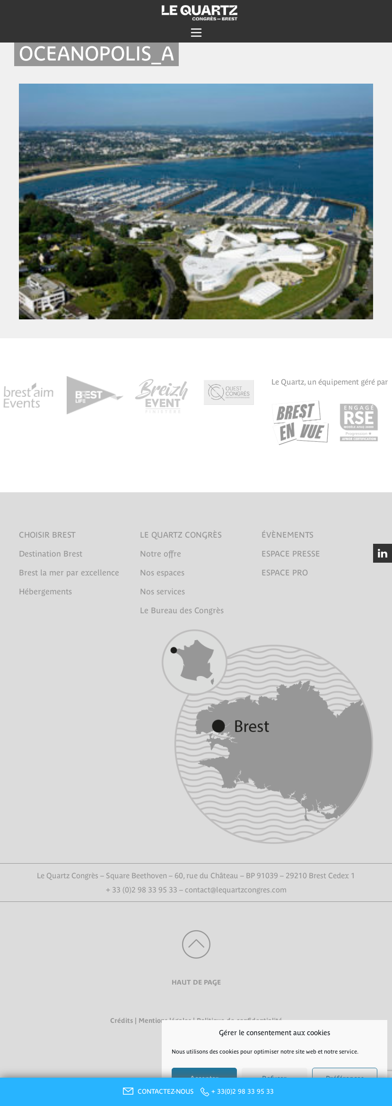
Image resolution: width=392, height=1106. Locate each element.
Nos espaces (162, 572)
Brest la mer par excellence (69, 572)
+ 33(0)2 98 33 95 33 (242, 1091)
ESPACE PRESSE (290, 553)
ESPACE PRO (284, 572)
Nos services (162, 591)
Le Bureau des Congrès (182, 610)
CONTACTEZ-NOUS (157, 1091)
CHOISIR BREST (47, 535)
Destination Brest (50, 553)
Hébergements (45, 591)
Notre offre (160, 553)
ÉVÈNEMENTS (287, 535)
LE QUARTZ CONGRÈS (181, 535)
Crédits (121, 1020)
